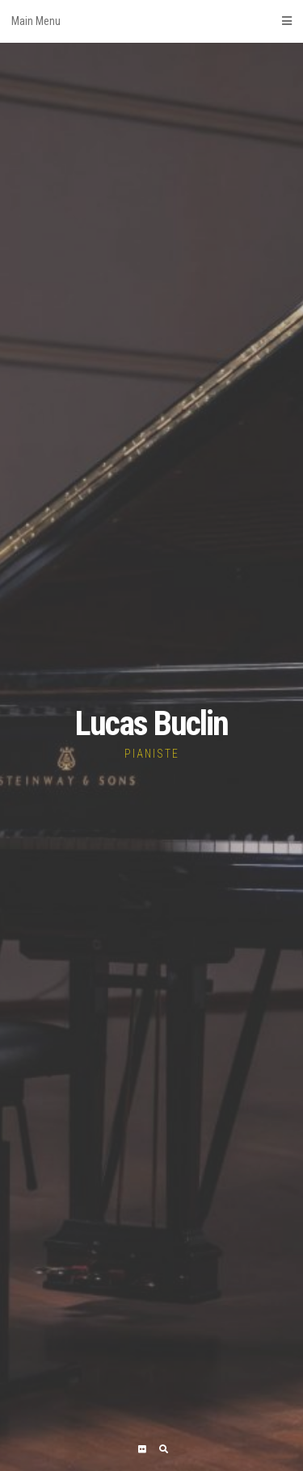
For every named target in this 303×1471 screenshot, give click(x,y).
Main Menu (151, 21)
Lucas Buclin (151, 723)
